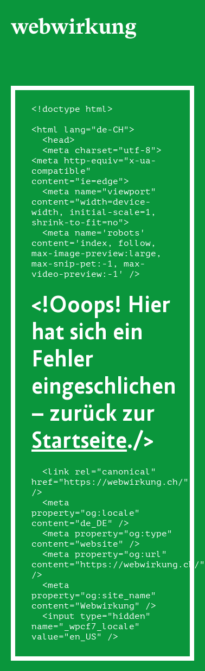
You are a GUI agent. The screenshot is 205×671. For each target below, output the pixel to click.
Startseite (79, 439)
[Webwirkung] (74, 28)
